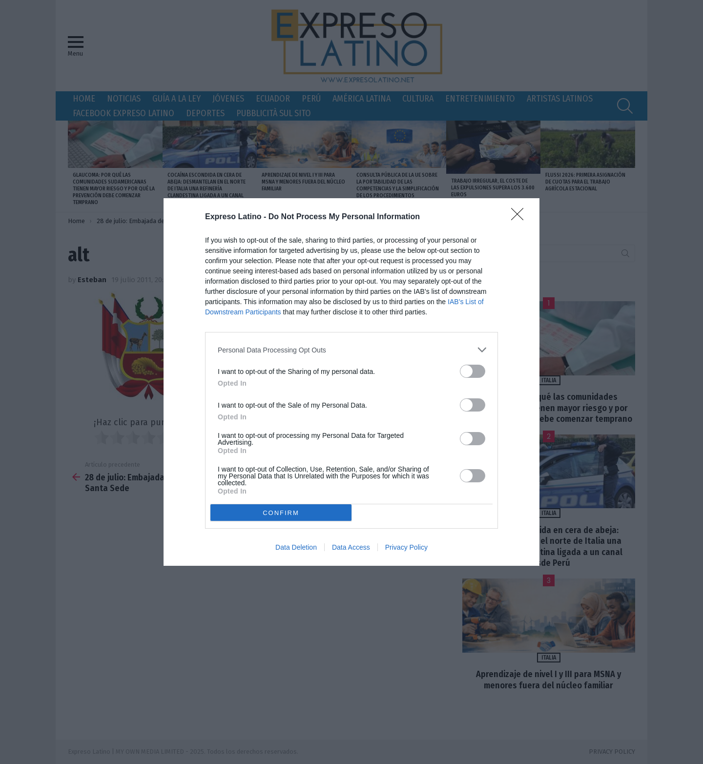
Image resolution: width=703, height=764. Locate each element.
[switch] (472, 371)
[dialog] (351, 382)
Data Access (351, 547)
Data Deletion (296, 547)
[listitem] (351, 350)
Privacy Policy (406, 547)
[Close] (520, 217)
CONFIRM (281, 512)
